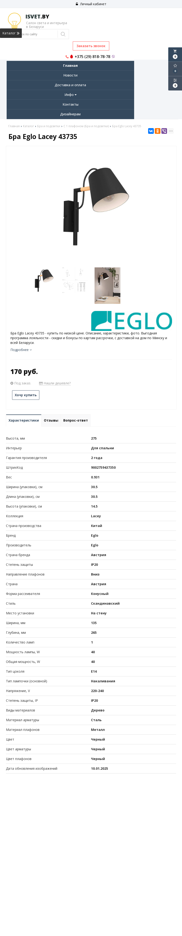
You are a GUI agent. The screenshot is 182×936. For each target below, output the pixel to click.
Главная (70, 65)
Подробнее (21, 349)
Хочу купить (26, 395)
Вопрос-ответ (75, 420)
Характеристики (24, 420)
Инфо (70, 94)
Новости (70, 75)
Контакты (70, 104)
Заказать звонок (91, 46)
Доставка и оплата (70, 85)
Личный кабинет (91, 4)
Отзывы (51, 420)
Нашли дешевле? (55, 383)
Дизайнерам (70, 114)
